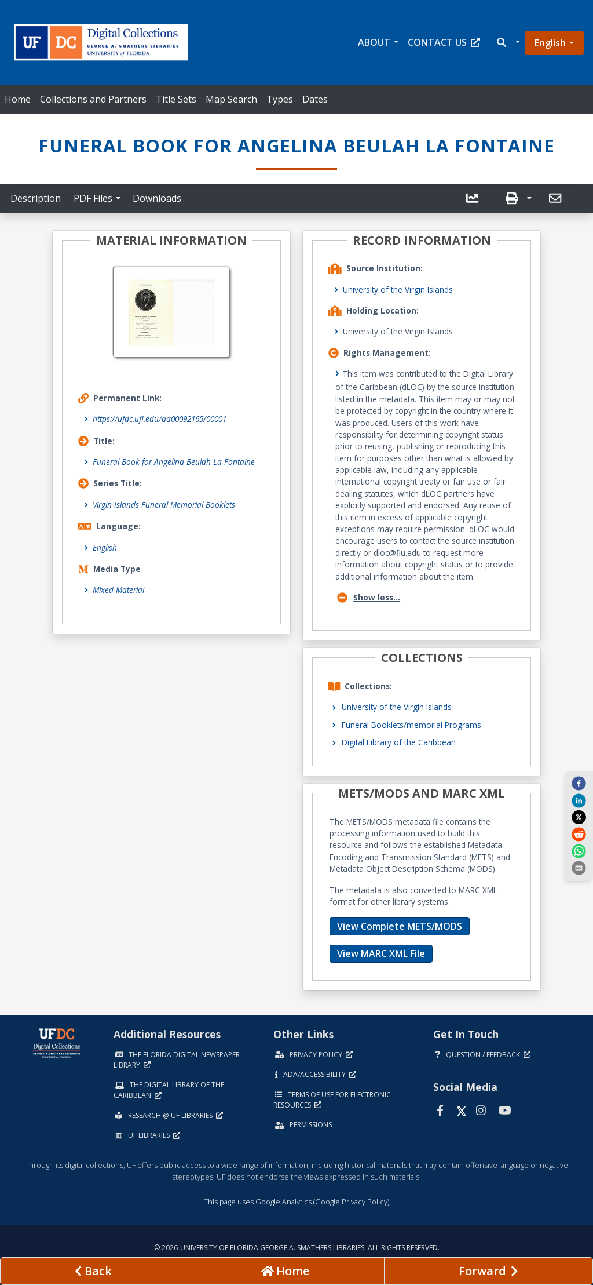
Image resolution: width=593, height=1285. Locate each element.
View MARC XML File (381, 953)
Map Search (231, 99)
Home (18, 99)
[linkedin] (578, 799)
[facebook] (578, 783)
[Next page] (488, 1271)
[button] (507, 42)
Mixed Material (118, 589)
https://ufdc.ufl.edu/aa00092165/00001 (159, 418)
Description (35, 198)
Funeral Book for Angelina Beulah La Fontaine (174, 461)
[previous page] (93, 1271)
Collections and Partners (93, 99)
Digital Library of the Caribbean (399, 742)
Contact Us (444, 42)
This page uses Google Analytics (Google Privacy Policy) (296, 1201)
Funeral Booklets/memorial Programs (411, 724)
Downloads (157, 198)
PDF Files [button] (93, 198)
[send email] (578, 867)
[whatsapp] (578, 850)
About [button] (374, 42)
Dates (315, 99)
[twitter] (578, 817)
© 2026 (297, 1248)
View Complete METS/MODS (399, 926)
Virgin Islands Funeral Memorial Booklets (164, 504)
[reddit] (578, 833)
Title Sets (176, 99)
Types (279, 99)
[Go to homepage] (285, 1271)
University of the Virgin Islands (398, 289)
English (550, 43)
